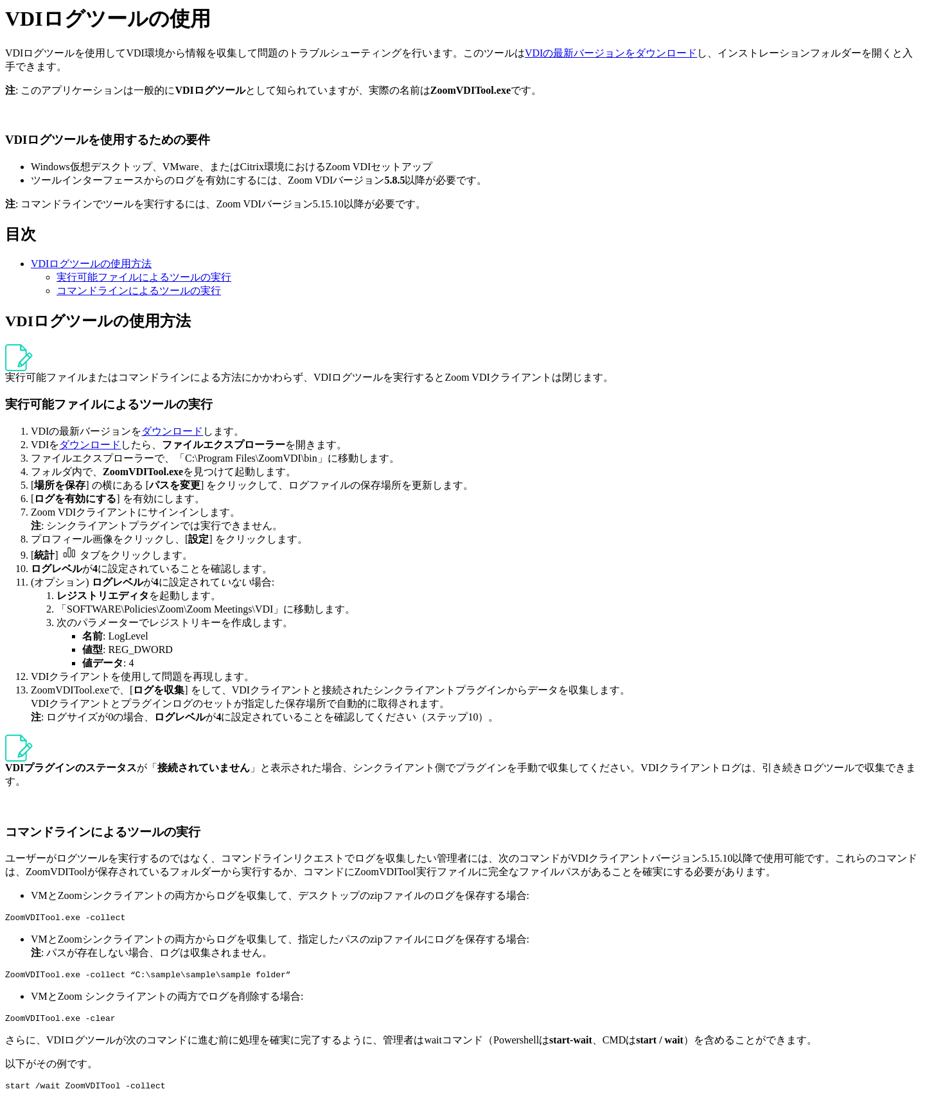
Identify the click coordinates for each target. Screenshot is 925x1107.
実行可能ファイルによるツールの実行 (144, 277)
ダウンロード (172, 431)
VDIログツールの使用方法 (91, 263)
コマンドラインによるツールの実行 (139, 290)
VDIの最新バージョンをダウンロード (611, 53)
